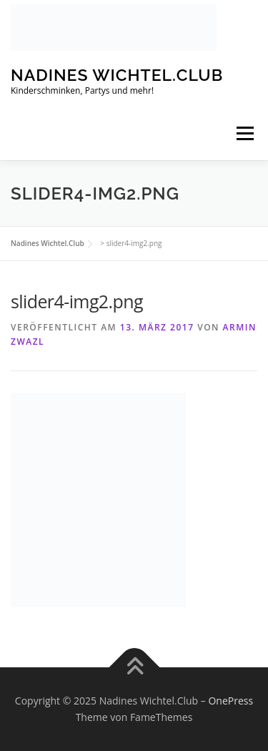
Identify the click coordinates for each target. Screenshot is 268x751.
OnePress (230, 700)
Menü (244, 133)
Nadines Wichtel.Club (117, 74)
